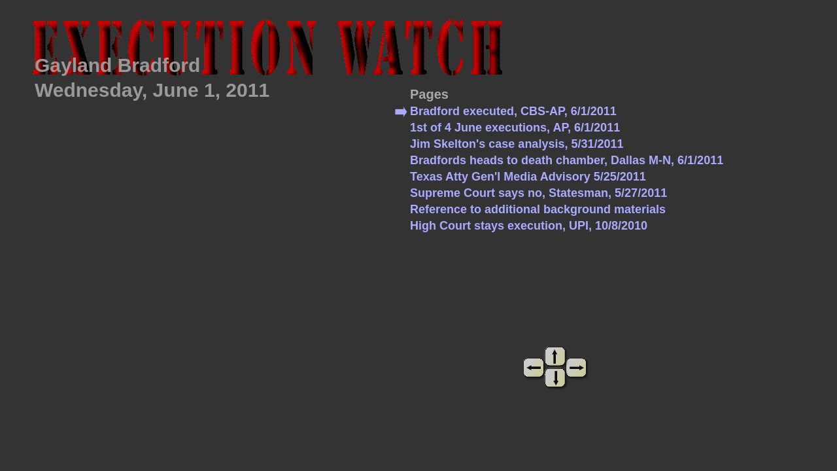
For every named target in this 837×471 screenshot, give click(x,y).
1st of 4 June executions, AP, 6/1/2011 (515, 127)
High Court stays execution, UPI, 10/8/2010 (528, 225)
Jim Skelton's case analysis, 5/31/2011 (517, 143)
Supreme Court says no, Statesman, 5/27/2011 (538, 193)
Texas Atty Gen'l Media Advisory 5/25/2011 (528, 176)
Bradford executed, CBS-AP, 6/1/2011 (513, 111)
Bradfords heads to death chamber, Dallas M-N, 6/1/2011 (566, 160)
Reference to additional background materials (538, 209)
